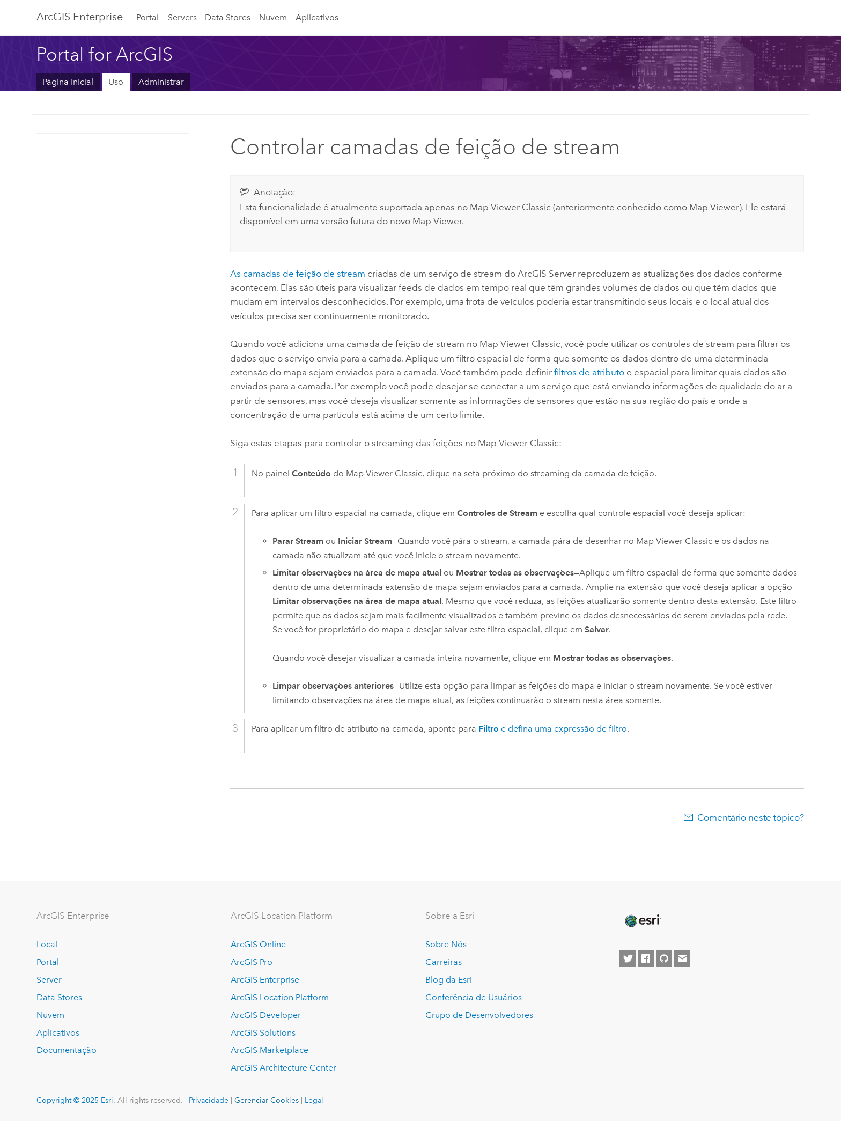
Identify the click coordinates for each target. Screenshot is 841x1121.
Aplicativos (317, 17)
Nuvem (273, 17)
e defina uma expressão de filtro (552, 729)
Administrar (161, 82)
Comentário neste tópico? (750, 817)
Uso (115, 82)
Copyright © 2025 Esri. (75, 1100)
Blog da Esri (448, 980)
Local (46, 944)
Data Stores (227, 17)
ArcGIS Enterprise (79, 16)
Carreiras (443, 962)
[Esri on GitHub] (664, 958)
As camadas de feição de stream (297, 273)
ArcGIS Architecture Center (283, 1068)
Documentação (66, 1050)
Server (49, 980)
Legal (314, 1100)
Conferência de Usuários (473, 997)
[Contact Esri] (682, 958)
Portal (147, 17)
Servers (182, 17)
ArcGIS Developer (266, 1015)
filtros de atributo (589, 372)
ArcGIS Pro (251, 962)
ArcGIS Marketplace (269, 1050)
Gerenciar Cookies (266, 1100)
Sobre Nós (446, 944)
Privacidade (208, 1100)
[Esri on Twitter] (627, 958)
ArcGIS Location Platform (280, 997)
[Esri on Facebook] (646, 958)
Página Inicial (67, 82)
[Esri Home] (642, 921)
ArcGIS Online (258, 944)
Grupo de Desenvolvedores (479, 1015)
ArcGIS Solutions (263, 1033)
